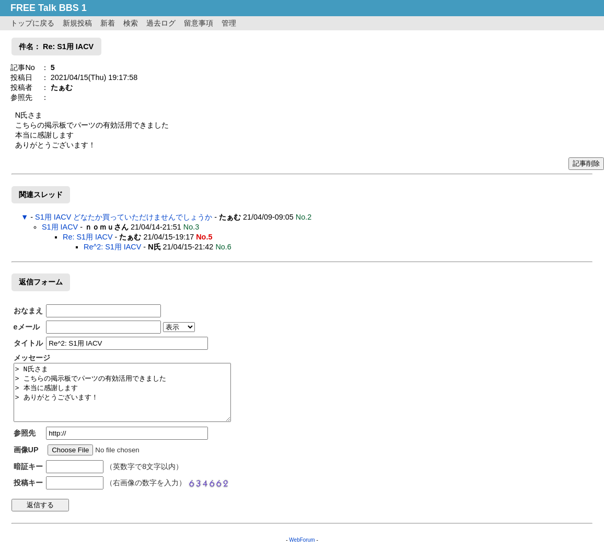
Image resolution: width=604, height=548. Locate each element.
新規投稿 (77, 23)
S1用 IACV (60, 227)
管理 (229, 23)
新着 (107, 23)
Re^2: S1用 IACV (112, 247)
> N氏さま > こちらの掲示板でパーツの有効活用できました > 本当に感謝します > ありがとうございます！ (122, 392)
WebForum (302, 540)
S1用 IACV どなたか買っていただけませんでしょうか (123, 217)
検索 (130, 23)
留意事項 (198, 23)
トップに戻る (32, 23)
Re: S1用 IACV (88, 237)
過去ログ (161, 23)
